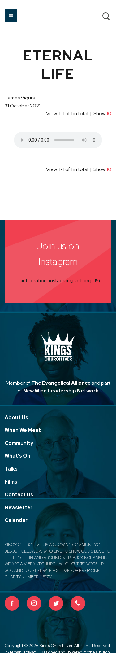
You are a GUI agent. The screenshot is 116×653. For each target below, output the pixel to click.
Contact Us (19, 494)
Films (11, 482)
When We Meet (23, 430)
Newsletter (18, 507)
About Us (16, 417)
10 (108, 113)
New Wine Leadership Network (60, 391)
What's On (17, 456)
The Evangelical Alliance (61, 383)
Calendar (16, 520)
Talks (11, 469)
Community (19, 443)
